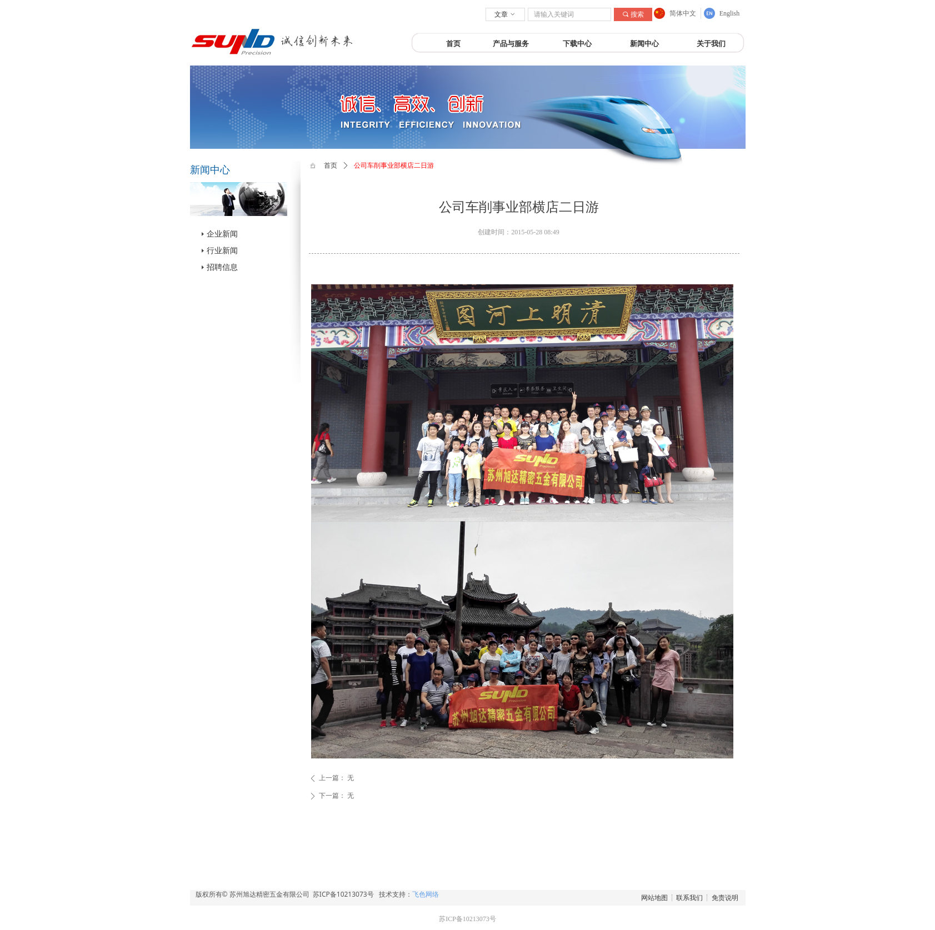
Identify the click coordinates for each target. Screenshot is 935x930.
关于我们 (711, 43)
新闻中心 (644, 43)
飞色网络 (425, 894)
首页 (330, 165)
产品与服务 (511, 43)
